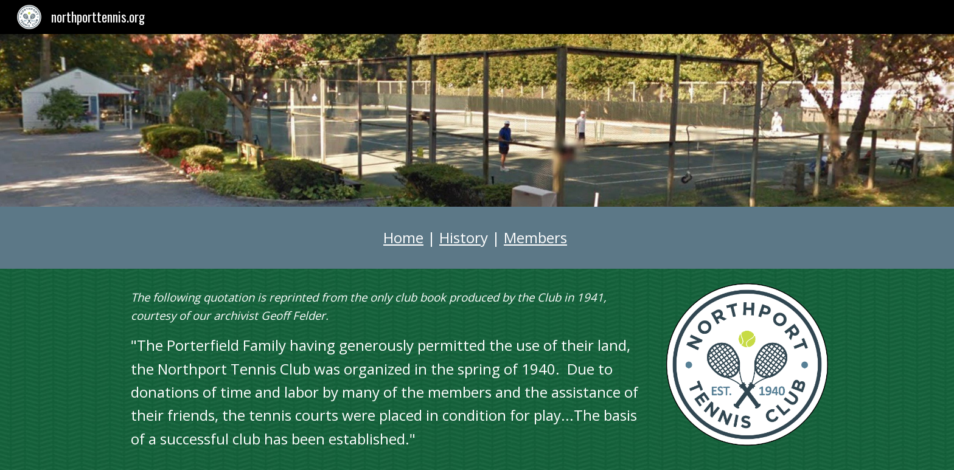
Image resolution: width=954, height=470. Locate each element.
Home (403, 237)
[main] (477, 237)
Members (535, 237)
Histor (460, 237)
